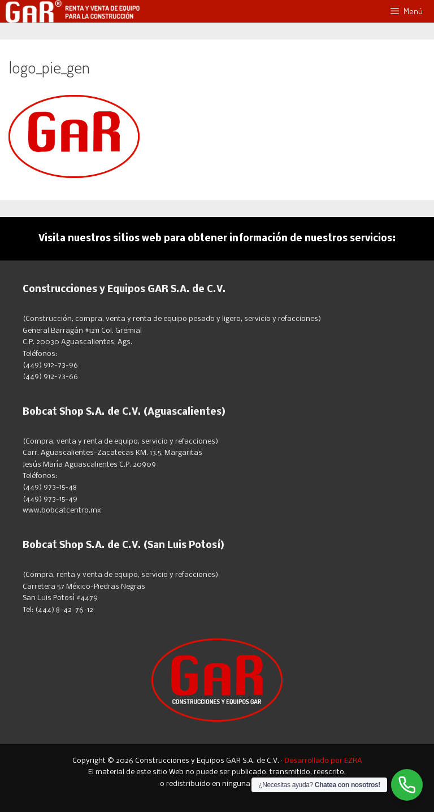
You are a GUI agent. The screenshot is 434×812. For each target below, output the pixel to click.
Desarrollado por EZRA (323, 761)
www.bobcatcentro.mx (62, 510)
